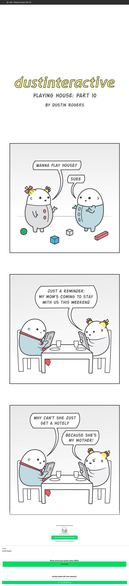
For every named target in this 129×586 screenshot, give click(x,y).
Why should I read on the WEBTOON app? (64, 541)
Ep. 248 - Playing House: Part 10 (19, 2)
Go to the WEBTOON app (64, 582)
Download (64, 564)
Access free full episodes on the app (64, 537)
